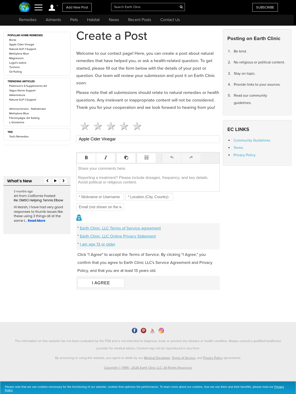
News (114, 19)
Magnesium (16, 58)
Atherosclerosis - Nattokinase (27, 108)
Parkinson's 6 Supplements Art (28, 86)
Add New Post (77, 7)
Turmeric (14, 67)
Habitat (93, 19)
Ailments (53, 19)
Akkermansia (17, 95)
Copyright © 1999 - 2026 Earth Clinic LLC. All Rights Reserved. (148, 368)
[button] (86, 158)
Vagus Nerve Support (22, 90)
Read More (36, 220)
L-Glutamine (16, 122)
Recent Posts (139, 19)
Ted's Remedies (19, 136)
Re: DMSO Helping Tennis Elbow (38, 200)
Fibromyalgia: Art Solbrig (24, 118)
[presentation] (86, 158)
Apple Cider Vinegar (21, 44)
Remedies (28, 19)
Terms (238, 147)
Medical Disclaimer (157, 358)
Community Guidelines (252, 140)
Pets (74, 19)
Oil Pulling (15, 71)
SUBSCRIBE (265, 7)
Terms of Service (183, 358)
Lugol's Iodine (17, 62)
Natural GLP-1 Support (22, 49)
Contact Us (170, 19)
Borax (12, 39)
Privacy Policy (245, 155)
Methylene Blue (19, 53)
